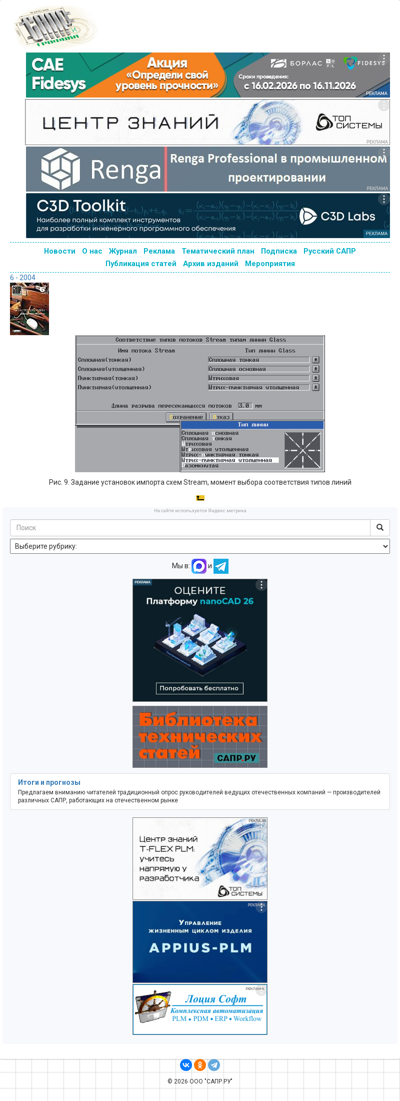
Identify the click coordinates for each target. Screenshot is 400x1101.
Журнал (123, 251)
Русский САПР (330, 251)
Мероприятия (270, 263)
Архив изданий (210, 263)
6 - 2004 (23, 278)
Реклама (159, 251)
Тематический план (218, 251)
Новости (60, 251)
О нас (92, 251)
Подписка (279, 251)
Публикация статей (141, 263)
